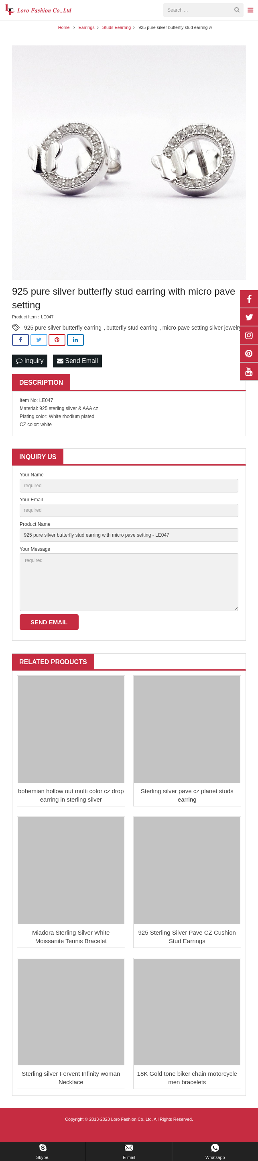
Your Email (31, 511)
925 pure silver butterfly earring (63, 339)
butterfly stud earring (132, 339)
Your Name (32, 486)
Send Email (77, 372)
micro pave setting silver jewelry (202, 339)
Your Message (35, 561)
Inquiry (29, 372)
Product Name (35, 536)
